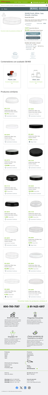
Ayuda (15, 2)
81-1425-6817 (36, 306)
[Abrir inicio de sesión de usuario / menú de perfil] (46, 2)
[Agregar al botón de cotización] (33, 33)
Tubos (6, 356)
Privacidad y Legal (9, 367)
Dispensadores (30, 355)
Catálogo (19, 2)
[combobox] (23, 5)
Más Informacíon (32, 368)
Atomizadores (30, 353)
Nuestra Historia (8, 364)
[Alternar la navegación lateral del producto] (2, 9)
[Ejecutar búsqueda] (46, 5)
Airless (28, 356)
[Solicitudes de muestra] (37, 2)
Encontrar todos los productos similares (11, 31)
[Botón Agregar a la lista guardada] (33, 37)
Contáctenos (25, 2)
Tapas (6, 358)
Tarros (6, 355)
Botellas (6, 353)
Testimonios (7, 366)
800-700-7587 (11, 306)
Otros (28, 358)
